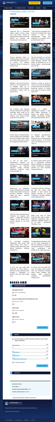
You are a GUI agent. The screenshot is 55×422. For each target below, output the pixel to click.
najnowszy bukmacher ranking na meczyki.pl (24, 397)
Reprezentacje (22, 292)
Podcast (33, 420)
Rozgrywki (31, 7)
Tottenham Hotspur (20, 7)
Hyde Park (21, 310)
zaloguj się (47, 2)
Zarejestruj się (18, 420)
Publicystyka (15, 19)
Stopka (6, 11)
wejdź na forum (42, 327)
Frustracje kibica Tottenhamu (39, 103)
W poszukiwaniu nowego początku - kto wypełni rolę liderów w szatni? (19, 24)
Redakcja (26, 420)
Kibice (44, 7)
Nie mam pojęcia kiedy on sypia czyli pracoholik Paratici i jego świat (18, 102)
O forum (21, 301)
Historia (38, 7)
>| (25, 282)
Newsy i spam (15, 307)
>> (23, 282)
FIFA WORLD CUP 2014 (17, 290)
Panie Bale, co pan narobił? (17, 236)
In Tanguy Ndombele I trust (38, 261)
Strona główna (8, 7)
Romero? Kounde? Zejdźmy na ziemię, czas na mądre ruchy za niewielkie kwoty (18, 127)
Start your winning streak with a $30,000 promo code (25, 299)
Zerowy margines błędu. (38, 25)
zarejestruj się (34, 2)
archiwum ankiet (42, 365)
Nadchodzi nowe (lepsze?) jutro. (40, 129)
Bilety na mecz (15, 316)
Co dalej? (34, 236)
